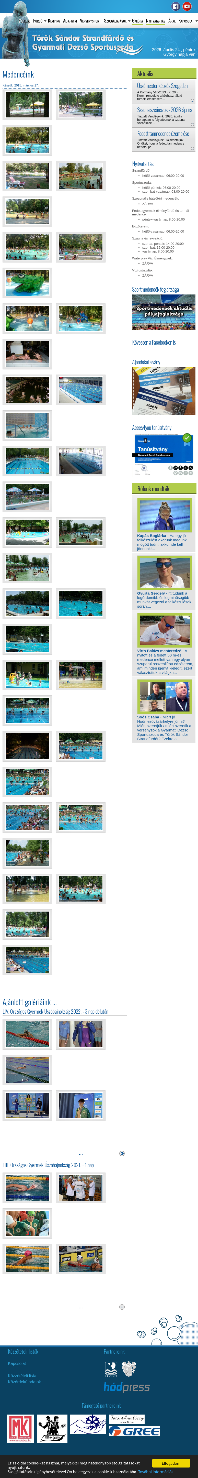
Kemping (54, 20)
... (81, 1153)
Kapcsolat (17, 1363)
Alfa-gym (70, 20)
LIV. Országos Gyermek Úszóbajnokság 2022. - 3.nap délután (55, 1011)
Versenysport (90, 20)
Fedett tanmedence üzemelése (163, 133)
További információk (156, 1472)
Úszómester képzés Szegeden (162, 85)
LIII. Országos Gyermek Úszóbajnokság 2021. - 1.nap (48, 1165)
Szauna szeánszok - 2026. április (164, 109)
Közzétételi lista (22, 1376)
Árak (172, 20)
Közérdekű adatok (24, 1382)
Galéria (137, 20)
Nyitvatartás (155, 20)
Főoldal (24, 20)
